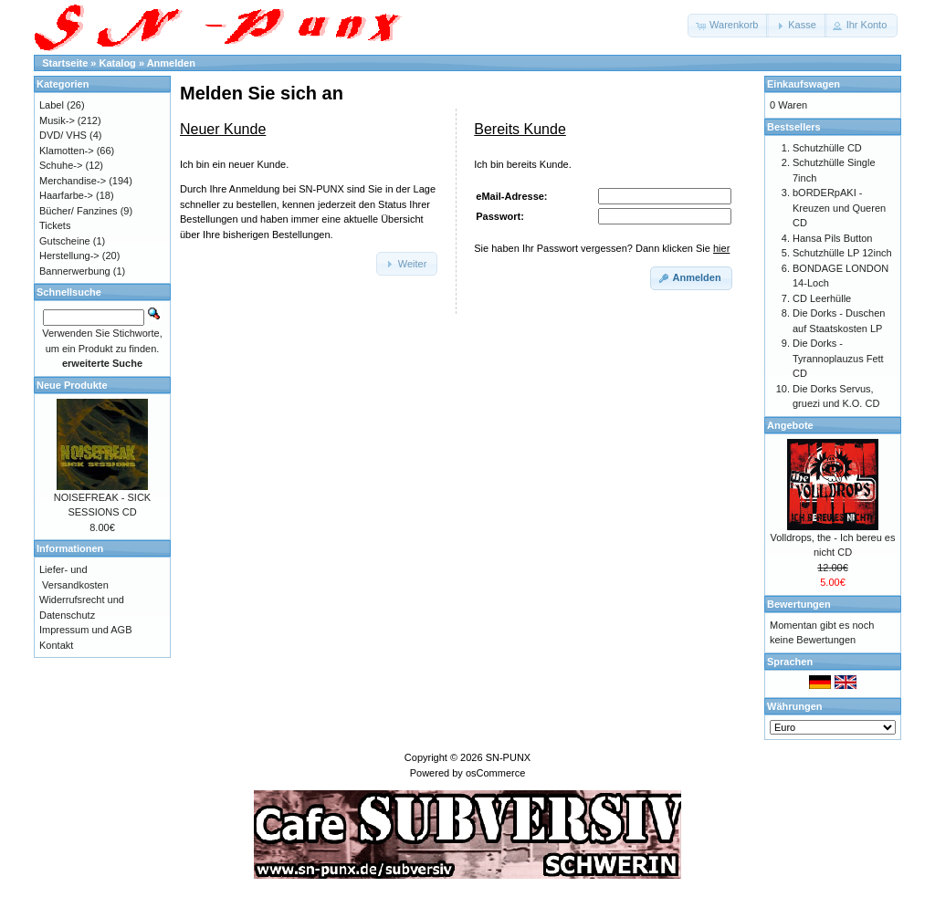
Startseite (65, 62)
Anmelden (171, 62)
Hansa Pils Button (832, 238)
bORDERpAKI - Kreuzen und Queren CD (839, 207)
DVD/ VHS (63, 135)
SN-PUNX (508, 757)
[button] (728, 25)
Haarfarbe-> (66, 195)
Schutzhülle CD (827, 147)
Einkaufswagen (803, 83)
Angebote (790, 425)
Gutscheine (64, 240)
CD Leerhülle (822, 298)
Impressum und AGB (85, 629)
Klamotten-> (66, 150)
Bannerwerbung (74, 271)
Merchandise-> (72, 180)
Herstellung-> (69, 255)
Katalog (118, 62)
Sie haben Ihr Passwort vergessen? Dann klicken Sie (602, 248)
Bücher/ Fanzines (78, 210)
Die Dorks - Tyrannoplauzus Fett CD (838, 358)
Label (51, 104)
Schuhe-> (60, 165)
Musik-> (57, 120)
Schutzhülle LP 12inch (842, 252)
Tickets (54, 225)
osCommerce (495, 772)
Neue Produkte (72, 385)
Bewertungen (799, 604)
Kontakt (56, 645)
